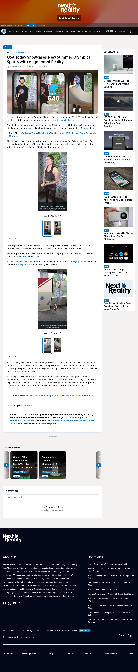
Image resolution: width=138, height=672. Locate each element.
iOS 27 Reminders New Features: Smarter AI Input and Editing (117, 159)
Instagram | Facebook (54, 31)
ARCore (35, 256)
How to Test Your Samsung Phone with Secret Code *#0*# (108, 599)
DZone (130, 654)
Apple (11, 31)
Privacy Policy (26, 630)
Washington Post (23, 264)
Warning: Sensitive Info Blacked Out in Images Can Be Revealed (110, 620)
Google (38, 31)
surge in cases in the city (62, 120)
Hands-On (98, 31)
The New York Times (24, 261)
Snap (18, 31)
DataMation (89, 654)
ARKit (25, 256)
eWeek (70, 654)
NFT (67, 31)
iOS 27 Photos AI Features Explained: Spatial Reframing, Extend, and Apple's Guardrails (118, 121)
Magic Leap (87, 31)
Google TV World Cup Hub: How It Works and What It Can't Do (117, 83)
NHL (25, 379)
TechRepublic (51, 654)
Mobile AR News (69, 18)
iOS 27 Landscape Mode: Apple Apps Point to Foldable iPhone (118, 199)
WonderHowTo (6, 25)
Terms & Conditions (11, 630)
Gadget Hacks (19, 25)
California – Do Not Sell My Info (57, 630)
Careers (81, 630)
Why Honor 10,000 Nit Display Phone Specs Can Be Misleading (118, 236)
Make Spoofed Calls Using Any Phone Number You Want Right (111, 613)
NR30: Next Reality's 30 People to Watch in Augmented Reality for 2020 (58, 395)
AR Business (27, 31)
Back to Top (127, 635)
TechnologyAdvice (28, 654)
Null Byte (41, 25)
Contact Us (38, 630)
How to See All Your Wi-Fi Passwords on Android (107, 564)
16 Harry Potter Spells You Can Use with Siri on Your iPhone (109, 583)
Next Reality (31, 25)
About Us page (68, 596)
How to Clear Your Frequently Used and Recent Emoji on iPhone (110, 606)
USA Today (27, 405)
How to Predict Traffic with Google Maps (104, 589)
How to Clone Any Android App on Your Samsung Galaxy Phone (111, 576)
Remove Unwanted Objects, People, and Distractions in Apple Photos (110, 569)
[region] (52, 185)
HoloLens (75, 31)
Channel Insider (110, 654)
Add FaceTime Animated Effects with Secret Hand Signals (111, 594)
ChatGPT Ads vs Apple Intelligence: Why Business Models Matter (117, 272)
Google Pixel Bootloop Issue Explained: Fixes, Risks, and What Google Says (117, 306)
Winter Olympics (74, 261)
